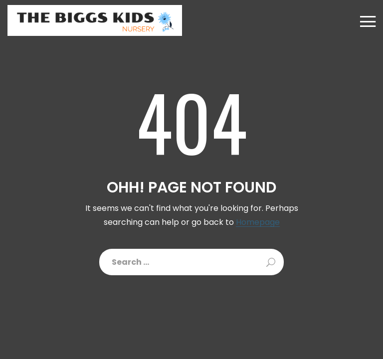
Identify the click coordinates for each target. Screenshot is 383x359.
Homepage (258, 222)
